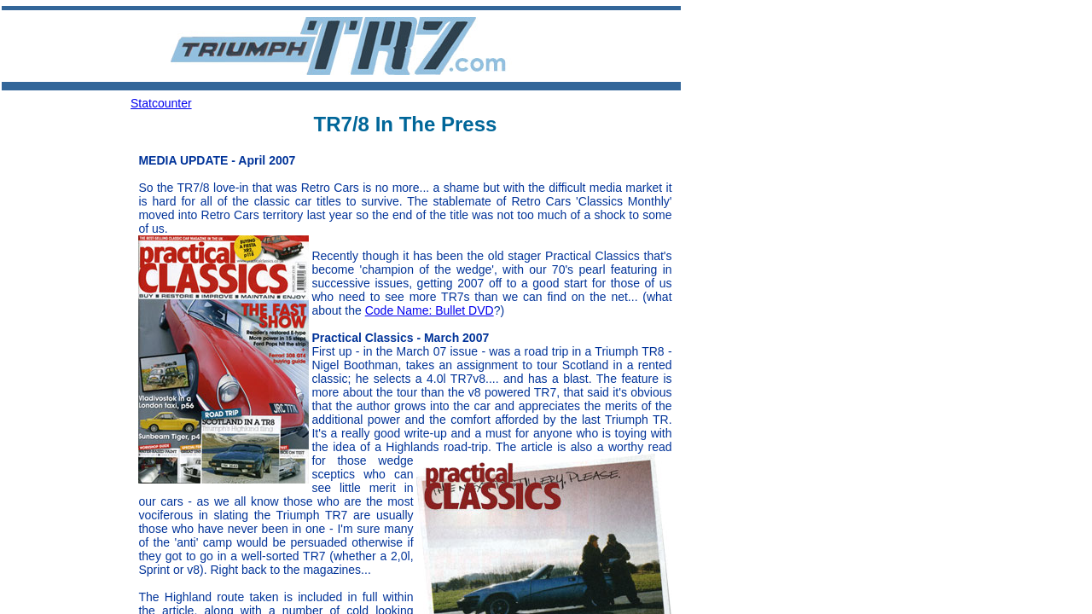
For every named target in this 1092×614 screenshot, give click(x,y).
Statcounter (161, 103)
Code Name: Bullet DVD (429, 310)
